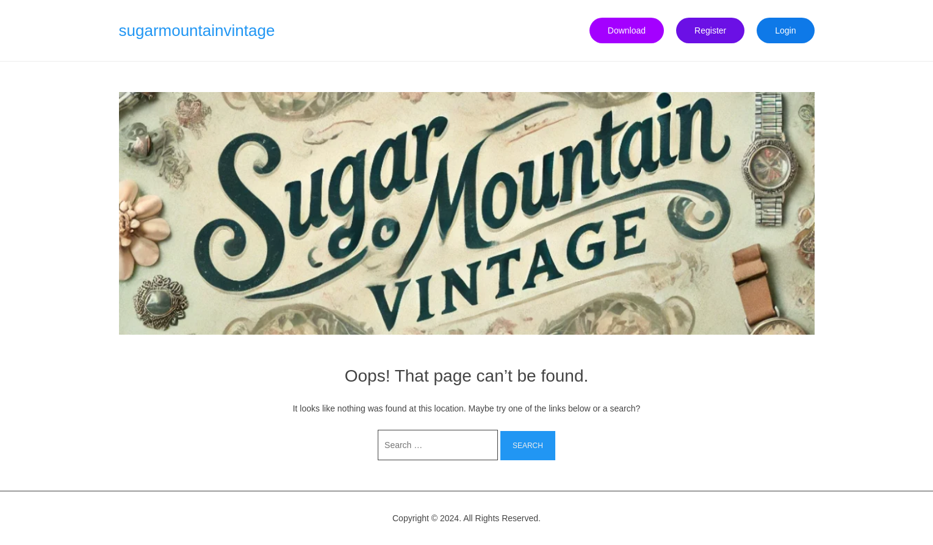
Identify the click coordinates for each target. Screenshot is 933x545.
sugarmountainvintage (197, 30)
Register (710, 30)
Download (627, 30)
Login (785, 30)
